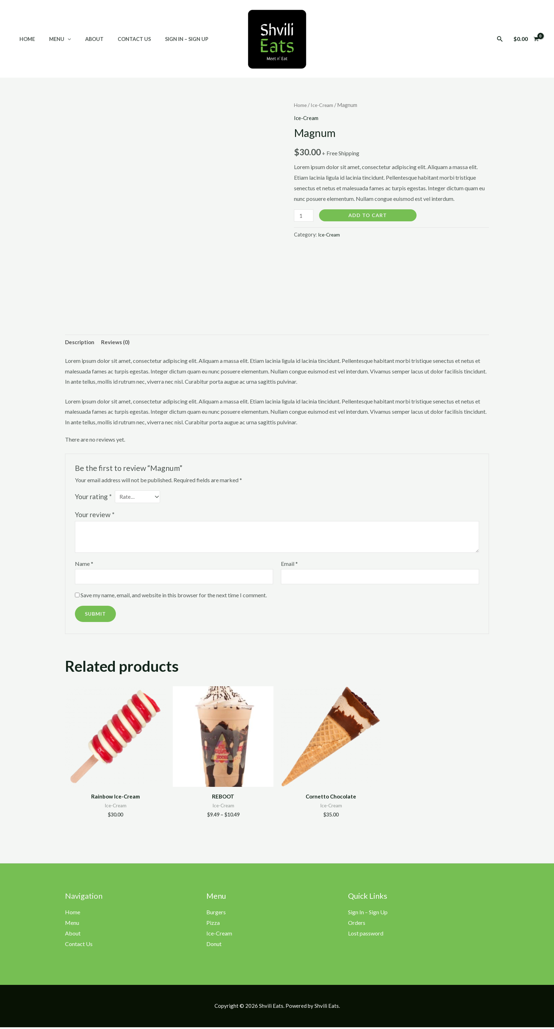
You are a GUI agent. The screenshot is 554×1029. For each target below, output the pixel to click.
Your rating (93, 497)
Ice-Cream (324, 105)
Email (289, 565)
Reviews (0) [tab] (117, 342)
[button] (500, 39)
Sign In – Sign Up (168, 39)
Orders (356, 925)
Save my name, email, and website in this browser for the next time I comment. (174, 597)
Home (25, 39)
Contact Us (120, 39)
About (84, 39)
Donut (214, 946)
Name (84, 565)
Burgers (216, 914)
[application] (61, 39)
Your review (94, 516)
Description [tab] (80, 342)
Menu (54, 39)
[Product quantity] (304, 215)
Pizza (213, 925)
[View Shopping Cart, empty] (526, 39)
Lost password (365, 935)
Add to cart (369, 215)
